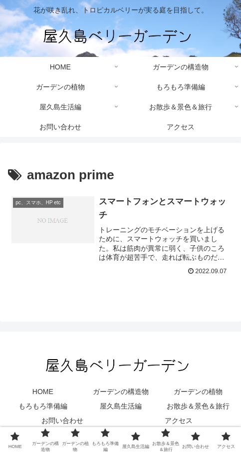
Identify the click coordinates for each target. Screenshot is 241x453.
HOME (42, 392)
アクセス (179, 421)
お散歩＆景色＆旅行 (198, 406)
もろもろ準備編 (42, 406)
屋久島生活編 (121, 406)
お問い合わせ (62, 421)
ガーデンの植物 (198, 392)
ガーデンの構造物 (121, 392)
